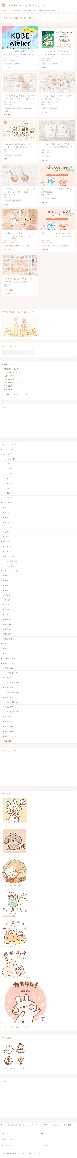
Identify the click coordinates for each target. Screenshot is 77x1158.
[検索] (18, 352)
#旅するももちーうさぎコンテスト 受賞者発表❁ (57, 190)
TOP (25, 1125)
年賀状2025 (9, 677)
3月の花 (7, 585)
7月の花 (7, 604)
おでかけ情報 (7, 638)
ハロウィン (8, 527)
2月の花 (7, 580)
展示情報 (8, 546)
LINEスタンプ (44, 1133)
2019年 (9, 497)
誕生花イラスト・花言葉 (11, 570)
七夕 (6, 536)
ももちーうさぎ (10, 522)
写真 (4, 643)
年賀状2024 (9, 687)
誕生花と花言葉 (7, 1145)
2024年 (9, 473)
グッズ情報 (7, 108)
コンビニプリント (13, 561)
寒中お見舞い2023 (13, 702)
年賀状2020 (9, 721)
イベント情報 (8, 64)
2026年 (9, 463)
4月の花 (7, 590)
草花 (6, 653)
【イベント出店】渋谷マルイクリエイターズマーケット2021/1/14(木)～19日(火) (56, 99)
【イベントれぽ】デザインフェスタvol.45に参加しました (19, 280)
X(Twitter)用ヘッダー (10, 741)
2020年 (9, 493)
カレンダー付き (10, 459)
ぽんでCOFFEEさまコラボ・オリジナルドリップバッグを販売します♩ (19, 99)
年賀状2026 (9, 668)
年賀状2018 (9, 731)
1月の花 (7, 575)
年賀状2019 (9, 726)
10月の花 (8, 619)
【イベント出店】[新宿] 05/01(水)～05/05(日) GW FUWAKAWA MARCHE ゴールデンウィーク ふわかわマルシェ (57, 54)
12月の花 (8, 629)
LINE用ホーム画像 (9, 658)
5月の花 (7, 595)
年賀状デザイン (8, 663)
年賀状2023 (9, 697)
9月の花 (7, 614)
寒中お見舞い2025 (13, 682)
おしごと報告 (17, 108)
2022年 (9, 483)
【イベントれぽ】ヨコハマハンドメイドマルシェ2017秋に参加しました (57, 147)
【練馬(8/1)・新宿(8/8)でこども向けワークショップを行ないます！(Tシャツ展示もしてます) (19, 236)
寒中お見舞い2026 (13, 672)
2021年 (9, 488)
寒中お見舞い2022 (13, 711)
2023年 (9, 478)
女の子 (7, 512)
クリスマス (8, 531)
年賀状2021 (9, 716)
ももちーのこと (7, 1133)
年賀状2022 (9, 706)
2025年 (9, 468)
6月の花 (7, 599)
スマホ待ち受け (8, 454)
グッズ (42, 1139)
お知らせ (16, 64)
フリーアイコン (8, 502)
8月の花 (7, 609)
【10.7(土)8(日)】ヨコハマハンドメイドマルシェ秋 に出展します (19, 190)
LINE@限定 (7, 634)
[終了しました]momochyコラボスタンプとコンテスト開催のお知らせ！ (56, 236)
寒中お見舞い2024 (13, 692)
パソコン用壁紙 (8, 449)
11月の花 (8, 624)
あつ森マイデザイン (9, 736)
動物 (6, 517)
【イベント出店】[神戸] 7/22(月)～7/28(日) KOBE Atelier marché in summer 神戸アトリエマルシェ (19, 54)
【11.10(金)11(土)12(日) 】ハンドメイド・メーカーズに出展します (19, 145)
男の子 (7, 507)
